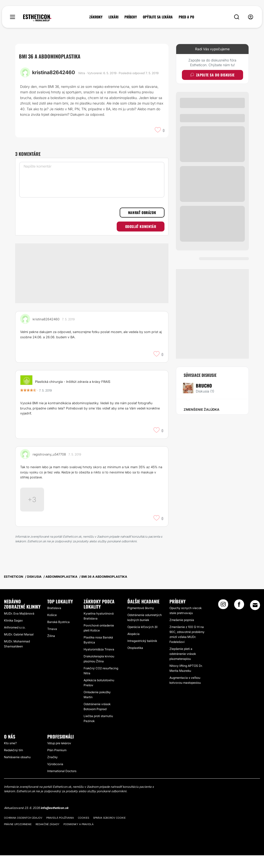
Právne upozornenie (18, 824)
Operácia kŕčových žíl (142, 627)
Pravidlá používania (60, 818)
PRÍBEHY (130, 16)
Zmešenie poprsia (181, 621)
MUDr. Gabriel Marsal (19, 635)
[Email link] (255, 606)
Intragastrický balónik (142, 641)
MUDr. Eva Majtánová (19, 614)
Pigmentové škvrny (140, 609)
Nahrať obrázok (142, 212)
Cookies (83, 818)
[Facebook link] (239, 606)
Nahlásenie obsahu (17, 758)
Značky (52, 758)
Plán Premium (56, 751)
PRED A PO (186, 16)
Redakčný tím (13, 751)
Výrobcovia (55, 765)
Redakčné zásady (47, 824)
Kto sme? (10, 744)
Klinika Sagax (13, 621)
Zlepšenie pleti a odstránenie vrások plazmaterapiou (182, 654)
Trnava (52, 629)
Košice (52, 616)
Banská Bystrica (58, 623)
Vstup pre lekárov (59, 744)
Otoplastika (135, 648)
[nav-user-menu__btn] (250, 17)
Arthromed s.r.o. (14, 628)
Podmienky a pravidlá (78, 824)
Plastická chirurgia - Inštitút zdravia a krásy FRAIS (72, 382)
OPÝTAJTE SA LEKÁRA (158, 16)
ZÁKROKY (96, 16)
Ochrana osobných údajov (23, 818)
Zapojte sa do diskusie (212, 74)
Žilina (51, 636)
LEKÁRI (113, 16)
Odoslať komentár (140, 226)
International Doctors (61, 772)
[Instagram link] (223, 606)
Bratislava (54, 609)
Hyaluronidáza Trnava (99, 650)
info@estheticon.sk (54, 809)
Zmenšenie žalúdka (201, 409)
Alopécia (133, 634)
